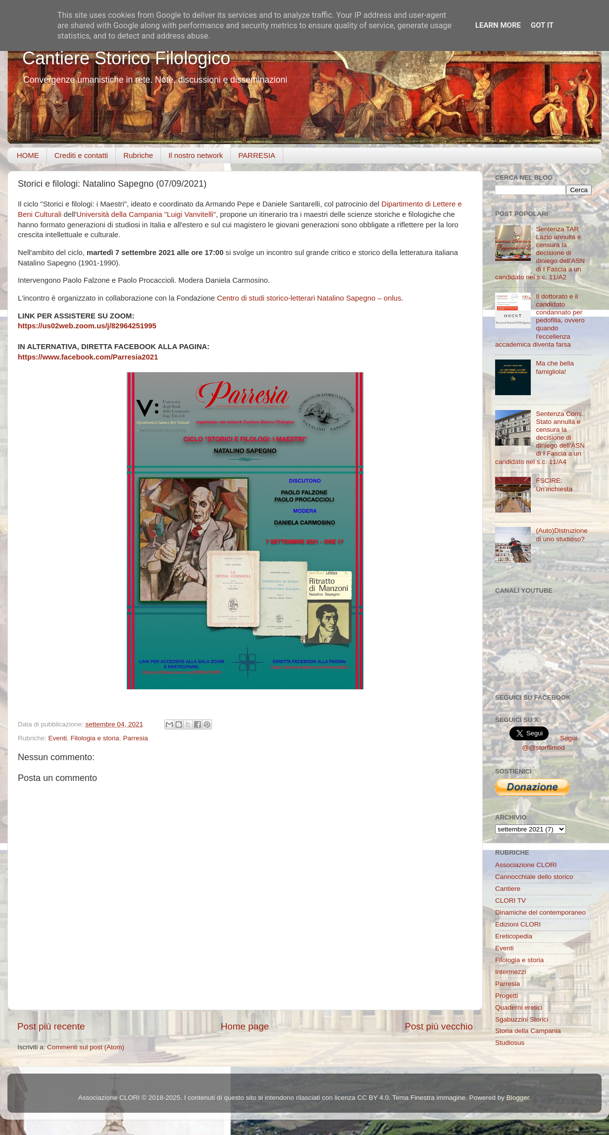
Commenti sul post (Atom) (85, 1047)
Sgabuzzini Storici (521, 1019)
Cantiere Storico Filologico (126, 58)
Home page (245, 1026)
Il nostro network (195, 155)
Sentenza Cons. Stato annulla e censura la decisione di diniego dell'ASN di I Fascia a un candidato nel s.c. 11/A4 (540, 437)
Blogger (518, 1097)
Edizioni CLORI (518, 924)
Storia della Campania (528, 1030)
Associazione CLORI (526, 865)
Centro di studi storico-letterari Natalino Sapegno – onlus (309, 298)
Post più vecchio (439, 1026)
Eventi (58, 738)
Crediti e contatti (81, 155)
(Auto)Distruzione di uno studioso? (561, 534)
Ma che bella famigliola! (555, 367)
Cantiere (507, 888)
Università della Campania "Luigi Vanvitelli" (146, 214)
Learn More (498, 25)
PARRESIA (256, 155)
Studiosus (509, 1042)
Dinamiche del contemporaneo (540, 912)
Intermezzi (510, 972)
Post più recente (51, 1026)
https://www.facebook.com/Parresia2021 (88, 357)
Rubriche (138, 155)
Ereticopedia (513, 936)
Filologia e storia (95, 738)
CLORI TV (510, 900)
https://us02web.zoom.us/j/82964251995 (87, 326)
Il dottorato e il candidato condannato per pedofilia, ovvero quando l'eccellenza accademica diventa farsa (540, 320)
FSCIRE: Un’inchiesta (554, 484)
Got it (542, 25)
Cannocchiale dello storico (534, 876)
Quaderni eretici (518, 1007)
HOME (28, 155)
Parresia (135, 738)
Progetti (506, 995)
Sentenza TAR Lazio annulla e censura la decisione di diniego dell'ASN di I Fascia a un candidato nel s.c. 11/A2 (540, 253)
